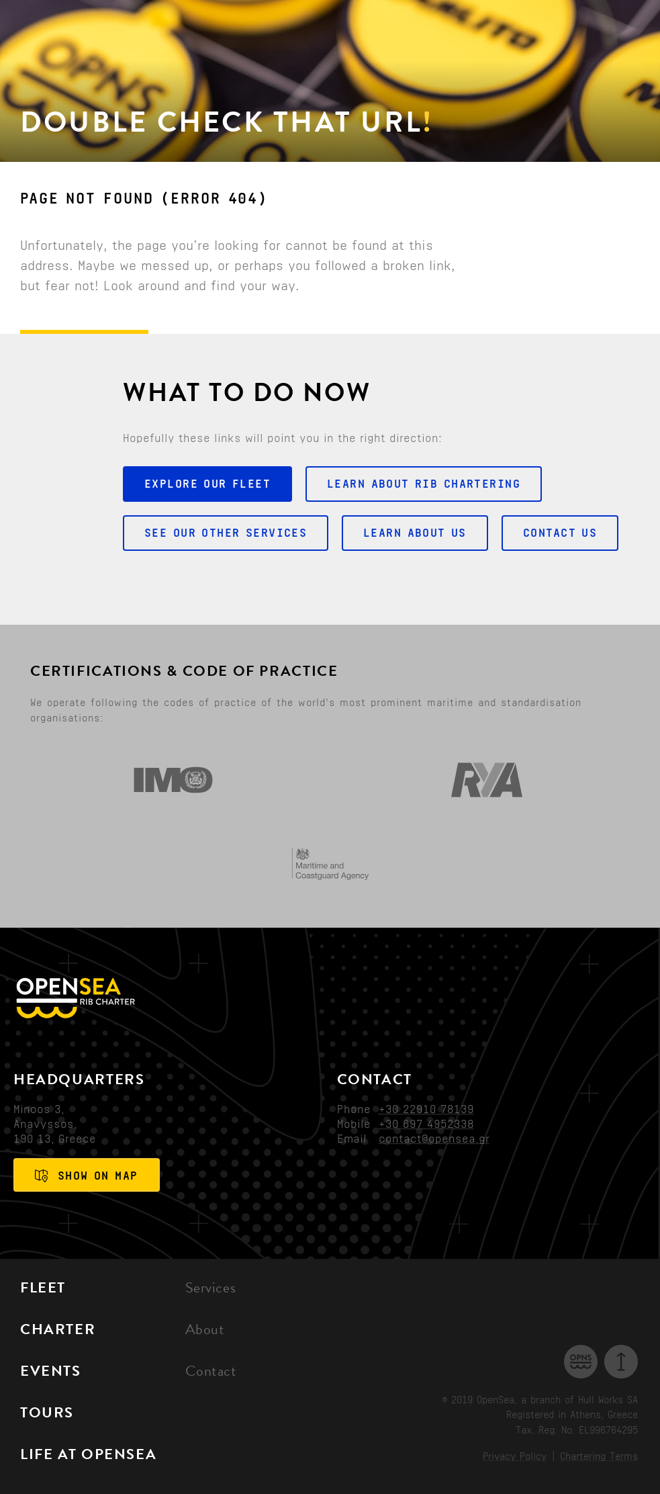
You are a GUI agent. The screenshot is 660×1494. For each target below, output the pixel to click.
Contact (211, 1373)
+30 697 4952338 (426, 1124)
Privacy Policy (515, 1456)
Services (210, 1289)
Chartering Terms (599, 1456)
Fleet (43, 1289)
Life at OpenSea (88, 1456)
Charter (57, 1331)
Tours (47, 1414)
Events (50, 1373)
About (205, 1331)
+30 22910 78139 (426, 1109)
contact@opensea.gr (434, 1139)
